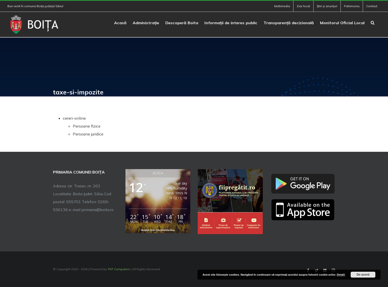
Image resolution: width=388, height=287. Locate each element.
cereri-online (74, 118)
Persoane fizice (86, 126)
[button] (372, 22)
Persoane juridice (88, 134)
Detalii (341, 274)
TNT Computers (119, 269)
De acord (363, 274)
